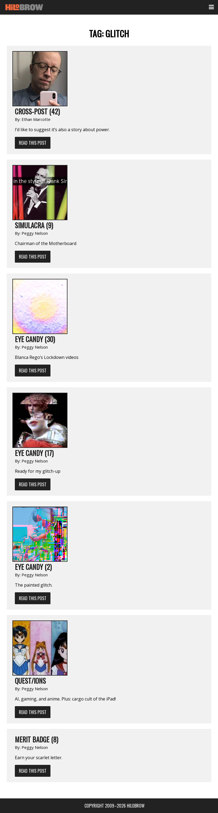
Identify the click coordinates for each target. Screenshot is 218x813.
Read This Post (32, 143)
